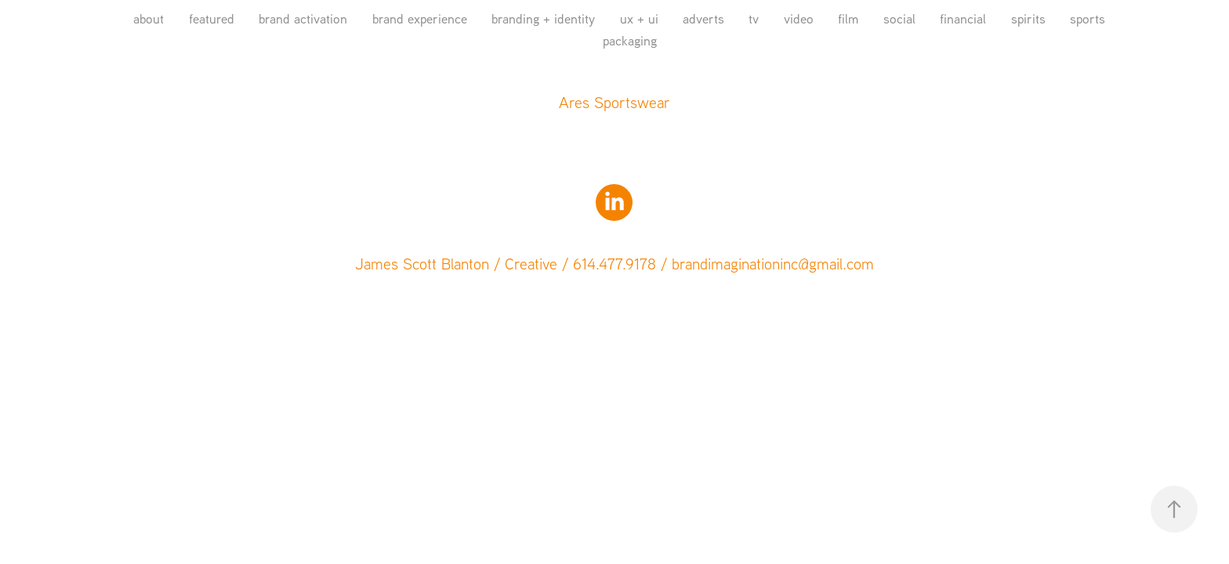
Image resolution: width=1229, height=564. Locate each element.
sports (1087, 18)
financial (963, 18)
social (899, 18)
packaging (630, 40)
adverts (703, 18)
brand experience (419, 18)
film (848, 18)
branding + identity (543, 18)
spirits (1028, 18)
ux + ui (639, 18)
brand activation (303, 18)
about (148, 18)
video (799, 18)
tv (754, 18)
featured (211, 18)
